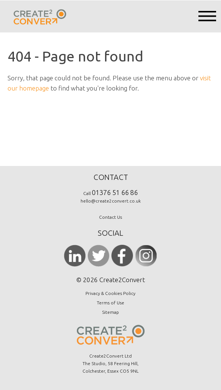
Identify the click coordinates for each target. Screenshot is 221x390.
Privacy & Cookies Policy (110, 293)
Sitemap (110, 312)
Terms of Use (110, 302)
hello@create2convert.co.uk (111, 200)
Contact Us (110, 217)
